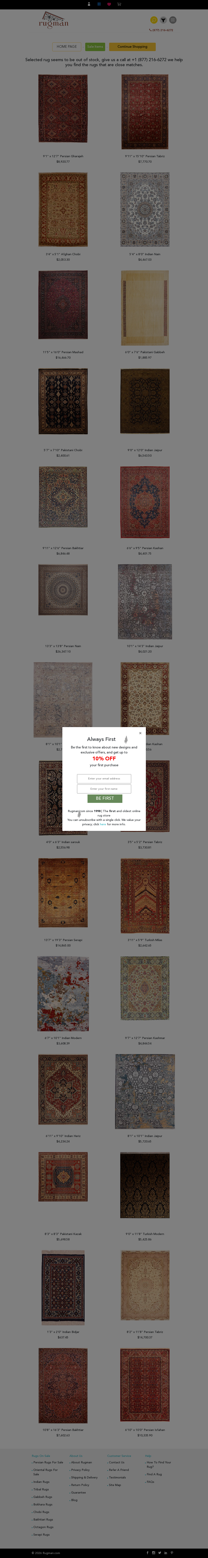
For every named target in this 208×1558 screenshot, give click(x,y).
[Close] (105, 733)
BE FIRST (105, 799)
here (103, 824)
